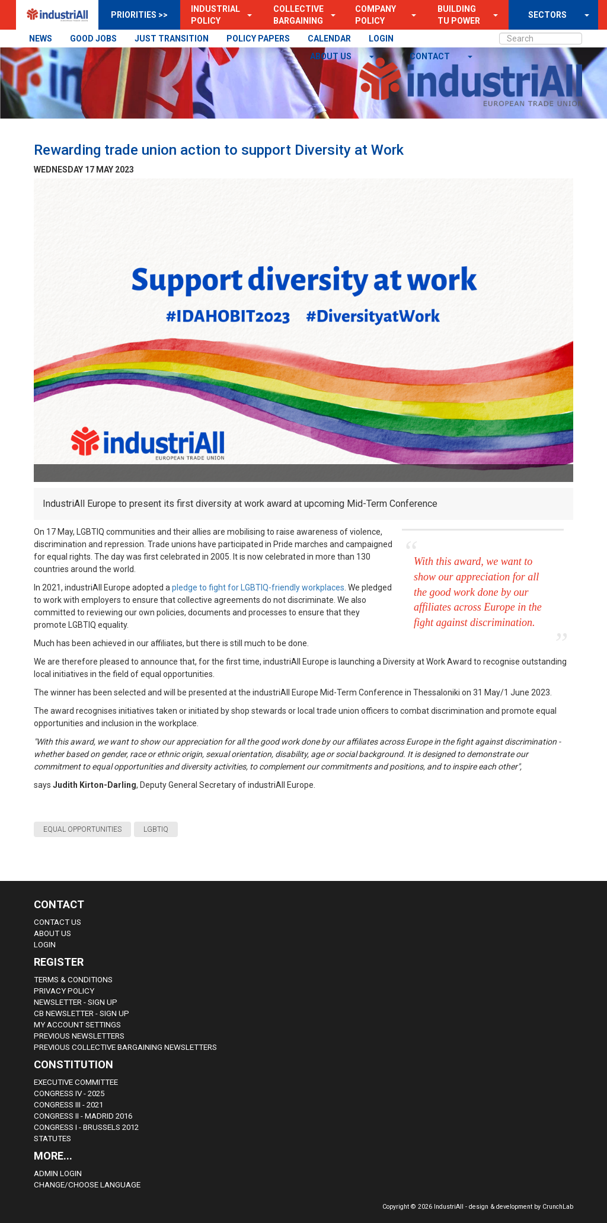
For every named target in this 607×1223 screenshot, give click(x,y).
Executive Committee (76, 1082)
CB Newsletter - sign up (81, 1013)
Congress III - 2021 (68, 1104)
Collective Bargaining (298, 14)
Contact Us (57, 922)
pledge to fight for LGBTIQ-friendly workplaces (258, 587)
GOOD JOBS (93, 38)
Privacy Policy (64, 990)
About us (331, 56)
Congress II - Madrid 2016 (83, 1116)
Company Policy (375, 14)
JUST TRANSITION (172, 38)
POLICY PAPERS (258, 38)
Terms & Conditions (73, 979)
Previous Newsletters (79, 1036)
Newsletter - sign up (75, 1002)
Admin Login (58, 1173)
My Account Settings (77, 1024)
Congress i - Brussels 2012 (86, 1127)
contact (431, 56)
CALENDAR (329, 38)
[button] (246, 15)
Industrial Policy (215, 14)
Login (45, 944)
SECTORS (547, 15)
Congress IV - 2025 (69, 1093)
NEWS (40, 38)
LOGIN (381, 38)
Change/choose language (87, 1184)
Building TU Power (458, 14)
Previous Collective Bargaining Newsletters (125, 1047)
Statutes (52, 1138)
